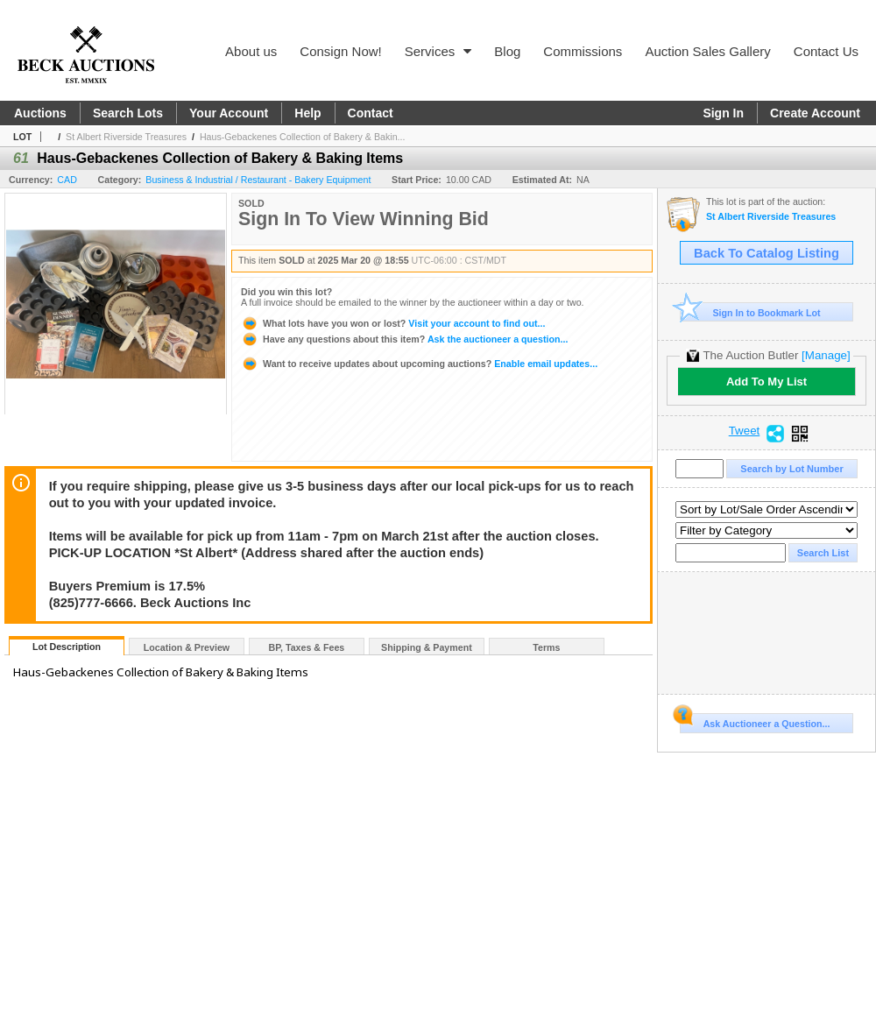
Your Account (228, 113)
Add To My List (766, 381)
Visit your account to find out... (393, 323)
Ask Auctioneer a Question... (755, 721)
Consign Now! (340, 51)
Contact (370, 113)
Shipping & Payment (426, 647)
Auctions (40, 113)
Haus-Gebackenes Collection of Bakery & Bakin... (303, 136)
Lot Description (66, 646)
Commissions (582, 51)
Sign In (723, 113)
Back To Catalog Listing (766, 253)
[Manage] (825, 355)
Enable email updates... (419, 363)
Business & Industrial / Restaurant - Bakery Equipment (258, 179)
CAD (67, 179)
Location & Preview (187, 647)
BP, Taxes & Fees (307, 647)
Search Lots (128, 113)
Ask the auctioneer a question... (404, 339)
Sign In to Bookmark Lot (750, 312)
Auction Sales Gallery (707, 51)
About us (251, 51)
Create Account (815, 113)
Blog (507, 51)
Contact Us (826, 51)
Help (307, 113)
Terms (546, 647)
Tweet (744, 431)
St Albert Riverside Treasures (126, 136)
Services (438, 51)
